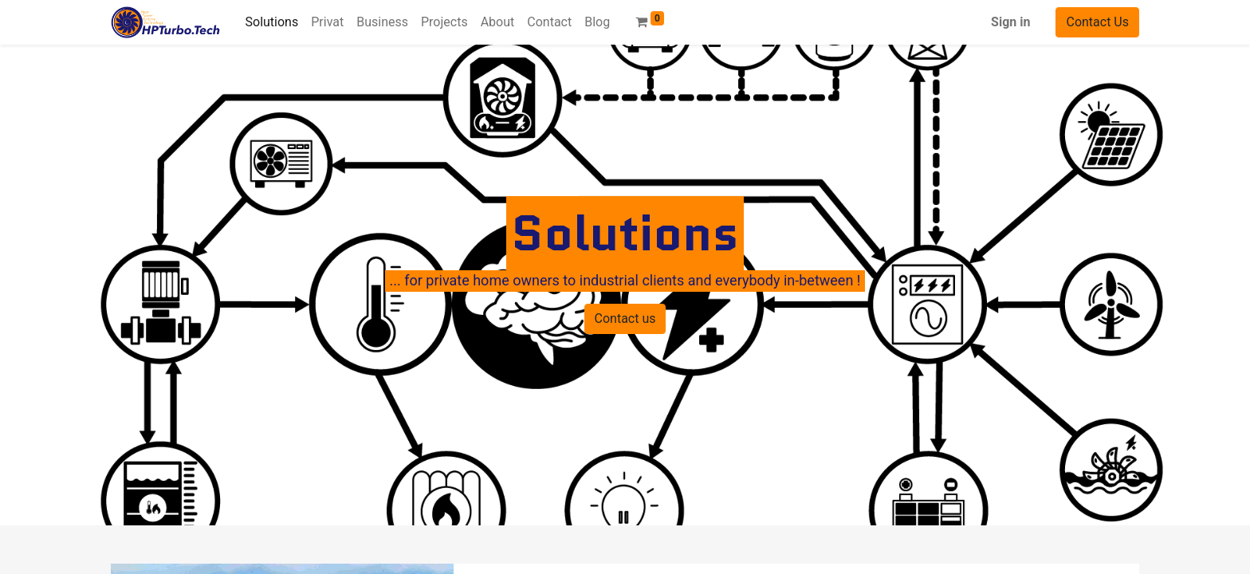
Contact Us (1097, 21)
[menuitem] (272, 22)
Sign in (1010, 21)
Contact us (625, 318)
